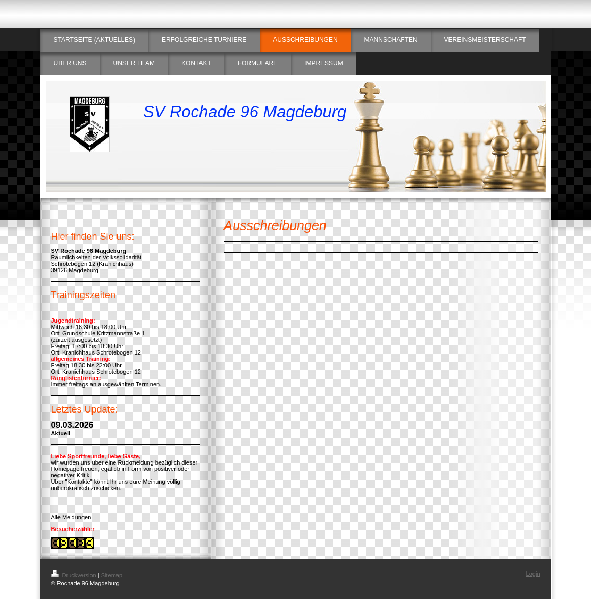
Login (533, 573)
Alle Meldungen (71, 517)
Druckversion (74, 575)
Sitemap (111, 575)
